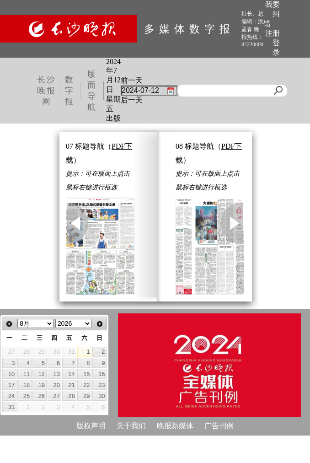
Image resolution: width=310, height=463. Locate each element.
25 (26, 396)
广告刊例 (219, 426)
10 (11, 374)
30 (101, 396)
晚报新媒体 (175, 426)
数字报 (70, 90)
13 (56, 374)
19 (41, 385)
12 (41, 374)
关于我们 (131, 426)
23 (101, 385)
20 (56, 385)
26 (41, 396)
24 (11, 396)
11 (26, 374)
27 (56, 396)
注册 (272, 33)
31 (11, 407)
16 (101, 374)
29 (86, 396)
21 (71, 385)
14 (71, 374)
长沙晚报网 (46, 90)
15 (86, 374)
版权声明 (91, 426)
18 (26, 385)
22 (86, 385)
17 (11, 385)
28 (71, 396)
